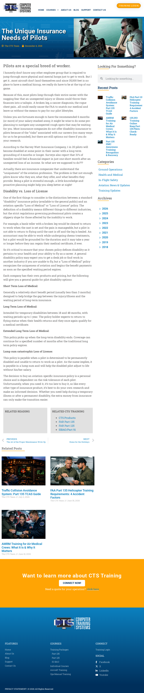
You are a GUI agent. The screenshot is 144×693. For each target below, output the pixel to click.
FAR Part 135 (66, 149)
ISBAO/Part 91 (67, 157)
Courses (52, 10)
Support (86, 10)
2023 (104, 223)
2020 (104, 237)
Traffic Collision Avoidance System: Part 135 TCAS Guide (21, 492)
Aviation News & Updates (114, 185)
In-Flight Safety (108, 180)
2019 (104, 242)
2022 (104, 227)
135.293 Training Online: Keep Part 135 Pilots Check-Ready (135, 126)
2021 (104, 232)
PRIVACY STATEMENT (15, 689)
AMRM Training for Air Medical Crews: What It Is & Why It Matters (22, 547)
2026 (104, 208)
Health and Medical (111, 174)
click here (93, 589)
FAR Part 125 (66, 153)
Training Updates (109, 190)
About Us (66, 10)
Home (41, 10)
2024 (104, 218)
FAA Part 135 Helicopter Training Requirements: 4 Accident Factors (71, 494)
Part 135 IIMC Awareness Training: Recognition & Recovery (112, 148)
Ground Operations (110, 169)
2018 (104, 247)
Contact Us (99, 10)
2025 (104, 213)
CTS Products (67, 145)
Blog (76, 10)
